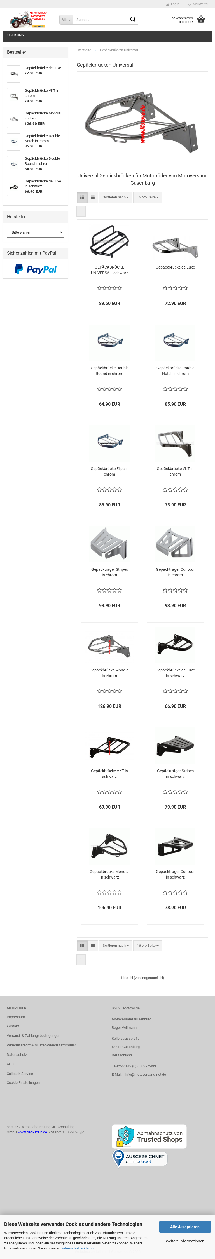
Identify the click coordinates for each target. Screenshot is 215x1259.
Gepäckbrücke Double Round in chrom (109, 371)
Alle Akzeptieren (185, 1227)
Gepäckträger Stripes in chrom (109, 572)
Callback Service (20, 1074)
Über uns (15, 35)
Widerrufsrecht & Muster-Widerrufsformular (41, 1045)
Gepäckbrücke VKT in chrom (175, 471)
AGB (10, 1064)
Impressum (16, 1017)
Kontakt (13, 1026)
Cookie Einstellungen (23, 1083)
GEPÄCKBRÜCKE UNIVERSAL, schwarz (109, 270)
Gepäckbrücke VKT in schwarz (109, 774)
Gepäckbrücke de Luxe (175, 267)
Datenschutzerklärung (77, 1248)
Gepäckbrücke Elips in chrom (109, 471)
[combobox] (115, 197)
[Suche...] (66, 20)
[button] (82, 197)
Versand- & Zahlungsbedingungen (33, 1035)
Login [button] (172, 4)
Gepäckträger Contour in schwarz (175, 874)
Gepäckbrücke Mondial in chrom (109, 673)
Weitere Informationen (185, 1241)
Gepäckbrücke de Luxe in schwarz (175, 673)
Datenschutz (17, 1055)
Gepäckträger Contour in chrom (175, 572)
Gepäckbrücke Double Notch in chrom (175, 371)
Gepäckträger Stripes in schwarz (175, 774)
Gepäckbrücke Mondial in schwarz (109, 874)
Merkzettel (198, 4)
